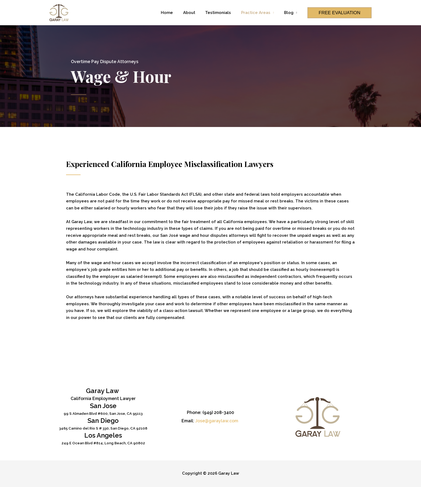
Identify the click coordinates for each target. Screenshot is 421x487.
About (196, 12)
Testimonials (223, 12)
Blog (289, 12)
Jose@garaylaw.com (216, 420)
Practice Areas (258, 12)
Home (176, 12)
